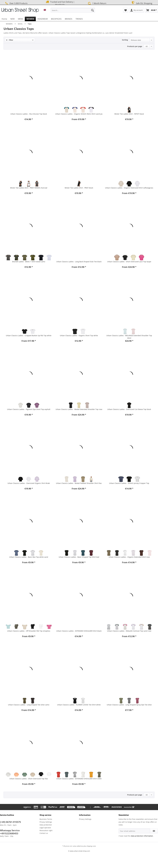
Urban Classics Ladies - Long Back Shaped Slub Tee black (78, 261)
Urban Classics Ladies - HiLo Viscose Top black (28, 114)
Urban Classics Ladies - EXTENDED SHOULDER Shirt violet (79, 778)
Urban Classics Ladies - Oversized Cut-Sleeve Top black (129, 409)
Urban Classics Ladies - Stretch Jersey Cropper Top (129, 483)
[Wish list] (125, 10)
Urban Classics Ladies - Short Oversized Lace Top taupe (129, 261)
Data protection (46, 825)
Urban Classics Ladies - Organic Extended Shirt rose (129, 557)
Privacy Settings (46, 822)
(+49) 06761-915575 (10, 822)
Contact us (44, 833)
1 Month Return (97, 3)
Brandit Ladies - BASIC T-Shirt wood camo (28, 261)
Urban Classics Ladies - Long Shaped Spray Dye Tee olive (129, 705)
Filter (9, 40)
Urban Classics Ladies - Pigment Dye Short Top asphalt (28, 409)
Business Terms (46, 819)
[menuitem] (73, 11)
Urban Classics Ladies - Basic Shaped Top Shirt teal (79, 557)
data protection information (142, 836)
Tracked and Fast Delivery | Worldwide (60, 3)
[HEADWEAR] (42, 19)
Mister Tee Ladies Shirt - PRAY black (79, 188)
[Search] (92, 10)
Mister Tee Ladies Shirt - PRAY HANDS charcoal (28, 188)
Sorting (125, 40)
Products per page (134, 46)
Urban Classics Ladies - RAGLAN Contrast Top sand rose (129, 631)
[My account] (136, 10)
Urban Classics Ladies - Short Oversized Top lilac (28, 778)
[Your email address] (134, 831)
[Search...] (73, 10)
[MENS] (20, 19)
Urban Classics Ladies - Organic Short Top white (79, 335)
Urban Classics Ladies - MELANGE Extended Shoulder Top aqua (129, 336)
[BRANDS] (68, 19)
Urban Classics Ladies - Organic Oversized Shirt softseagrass (129, 188)
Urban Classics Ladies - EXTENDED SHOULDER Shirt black (78, 631)
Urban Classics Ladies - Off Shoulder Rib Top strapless (28, 631)
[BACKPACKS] (56, 19)
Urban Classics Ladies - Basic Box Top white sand (28, 557)
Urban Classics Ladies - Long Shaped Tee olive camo (28, 705)
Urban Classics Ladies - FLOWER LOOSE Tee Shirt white (79, 705)
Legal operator (45, 827)
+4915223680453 (9, 833)
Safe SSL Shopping (141, 3)
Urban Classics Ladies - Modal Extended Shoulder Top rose (79, 409)
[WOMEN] (30, 19)
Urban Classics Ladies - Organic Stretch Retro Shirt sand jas (78, 114)
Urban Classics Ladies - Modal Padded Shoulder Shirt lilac (79, 483)
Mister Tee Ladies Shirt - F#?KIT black (129, 114)
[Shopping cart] (151, 10)
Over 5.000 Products (16, 3)
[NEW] (12, 19)
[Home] (4, 19)
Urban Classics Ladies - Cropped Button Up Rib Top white (28, 335)
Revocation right (46, 830)
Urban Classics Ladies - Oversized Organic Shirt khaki (29, 483)
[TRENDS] (79, 19)
